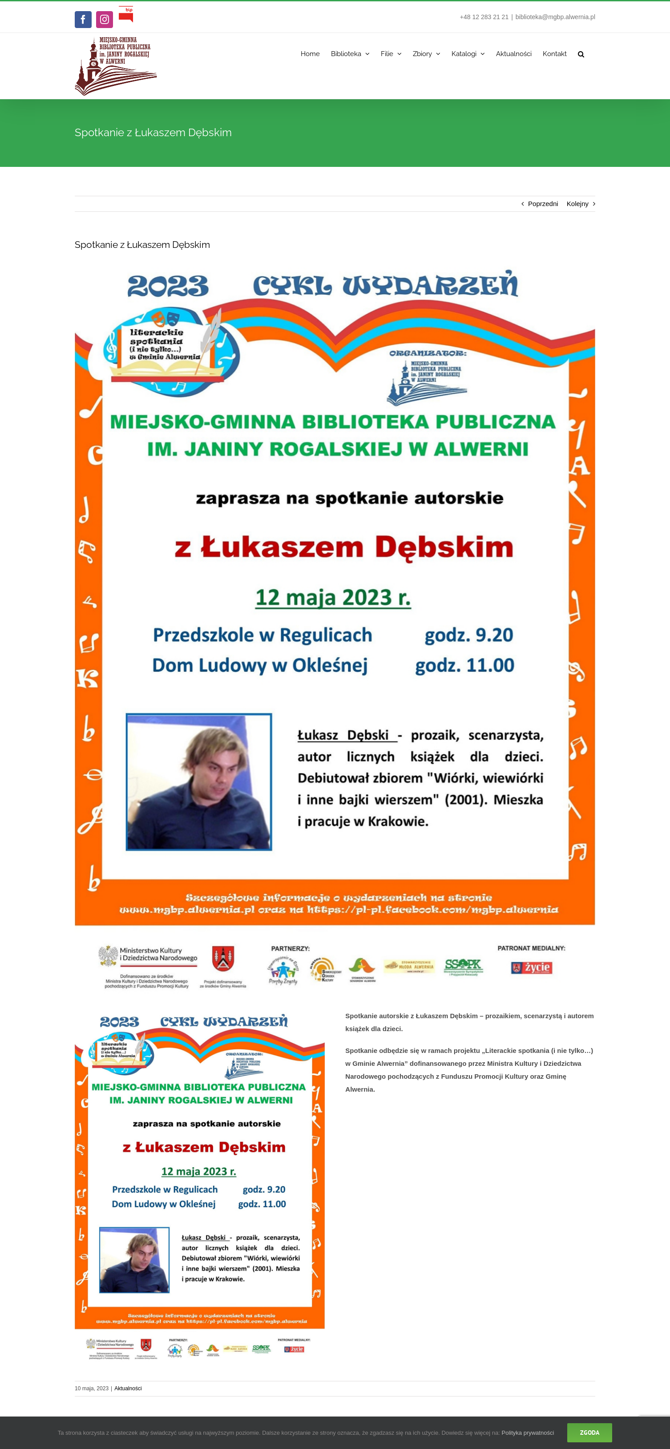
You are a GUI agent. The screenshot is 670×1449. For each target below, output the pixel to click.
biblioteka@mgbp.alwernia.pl (555, 16)
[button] (581, 51)
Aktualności (127, 1388)
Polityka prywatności (528, 1432)
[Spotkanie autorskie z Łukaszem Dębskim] (335, 629)
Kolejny (578, 203)
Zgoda (589, 1433)
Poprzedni (543, 203)
